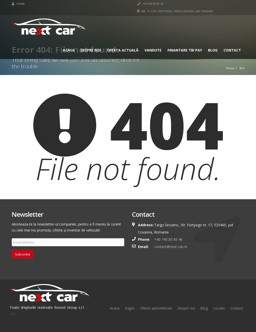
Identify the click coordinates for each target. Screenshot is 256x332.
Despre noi (186, 308)
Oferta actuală (122, 50)
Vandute (153, 50)
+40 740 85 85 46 (168, 239)
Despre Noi (90, 50)
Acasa (68, 50)
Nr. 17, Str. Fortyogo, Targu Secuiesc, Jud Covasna (175, 11)
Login (18, 4)
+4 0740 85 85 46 (150, 4)
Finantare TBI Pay (185, 50)
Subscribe (22, 254)
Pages (130, 308)
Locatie (219, 308)
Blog (213, 50)
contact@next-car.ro (170, 246)
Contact (232, 50)
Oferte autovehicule (156, 308)
